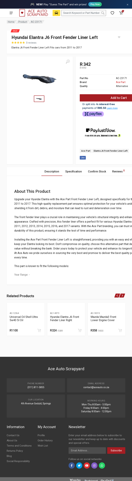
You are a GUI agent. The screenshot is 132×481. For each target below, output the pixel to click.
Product (22, 22)
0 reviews (31, 42)
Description (52, 171)
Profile (41, 435)
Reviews (118, 171)
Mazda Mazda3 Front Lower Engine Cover (103, 318)
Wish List (43, 445)
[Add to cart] (39, 330)
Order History (45, 440)
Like (83, 158)
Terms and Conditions (19, 445)
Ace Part (120, 82)
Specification (73, 171)
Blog (9, 456)
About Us (12, 440)
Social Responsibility (18, 461)
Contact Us (13, 435)
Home (11, 22)
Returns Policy (15, 450)
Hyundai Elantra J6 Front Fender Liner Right (64, 318)
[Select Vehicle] (56, 13)
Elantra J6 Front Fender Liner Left (111, 151)
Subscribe (116, 450)
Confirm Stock (97, 171)
